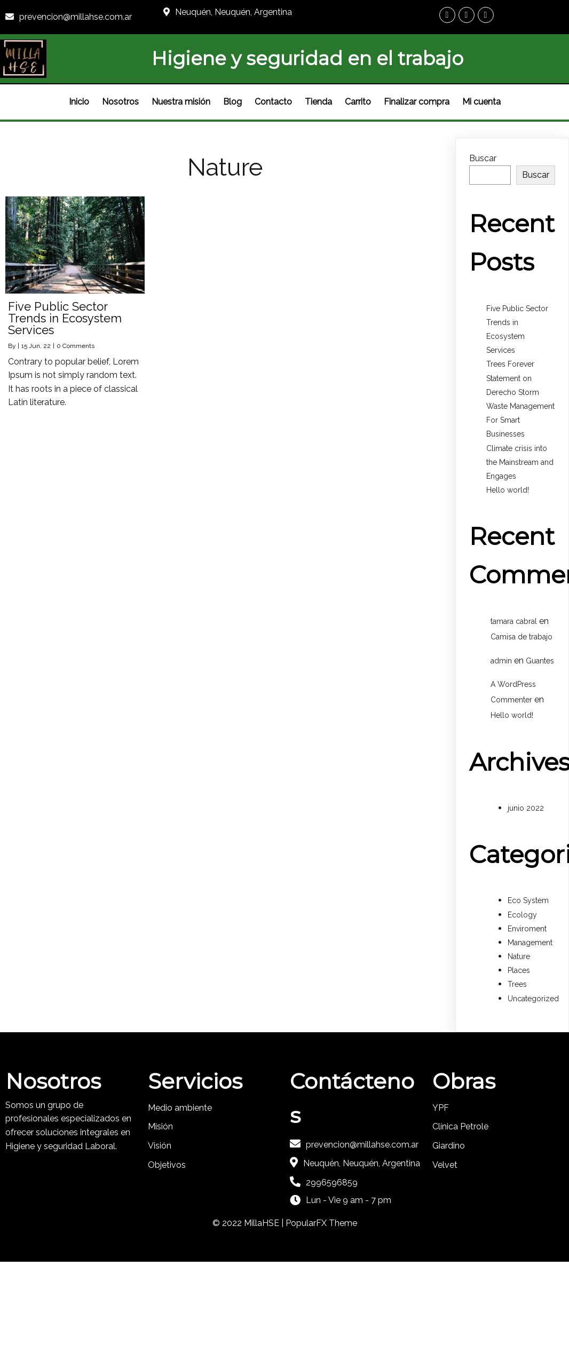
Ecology (522, 915)
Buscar (482, 158)
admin (501, 660)
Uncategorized (533, 998)
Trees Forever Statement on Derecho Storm (512, 378)
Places (519, 970)
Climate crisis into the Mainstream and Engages (520, 462)
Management (530, 942)
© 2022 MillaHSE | (249, 1223)
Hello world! (507, 490)
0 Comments (75, 346)
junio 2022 (526, 808)
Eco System (528, 900)
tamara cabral (514, 621)
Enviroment (527, 928)
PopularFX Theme (321, 1223)
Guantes (540, 660)
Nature (519, 956)
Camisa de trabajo (521, 636)
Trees (517, 984)
